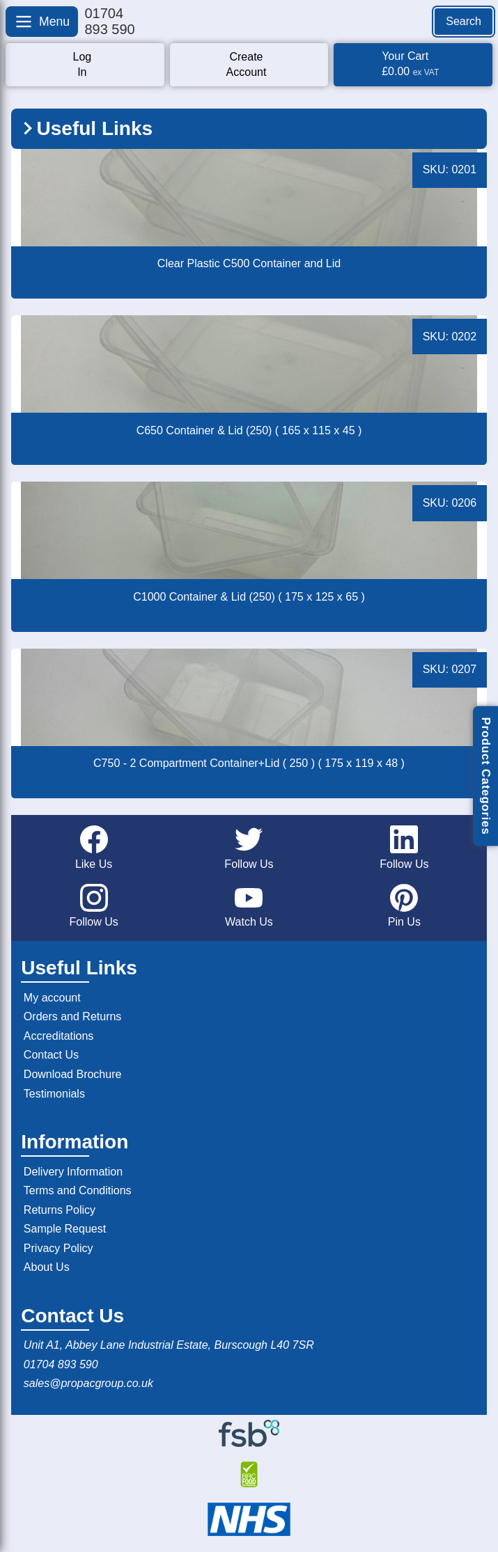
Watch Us (249, 906)
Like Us (93, 847)
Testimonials (54, 1094)
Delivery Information (73, 1172)
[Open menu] (42, 21)
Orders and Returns (73, 1016)
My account (52, 998)
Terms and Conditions (78, 1190)
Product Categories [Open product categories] (485, 775)
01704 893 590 (61, 1364)
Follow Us (248, 847)
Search (463, 21)
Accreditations (59, 1036)
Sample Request (65, 1229)
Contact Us (51, 1055)
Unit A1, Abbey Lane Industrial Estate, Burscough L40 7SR (169, 1345)
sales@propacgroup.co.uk (88, 1383)
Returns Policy (59, 1210)
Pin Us (404, 906)
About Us (47, 1267)
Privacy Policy (58, 1248)
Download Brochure (73, 1074)
